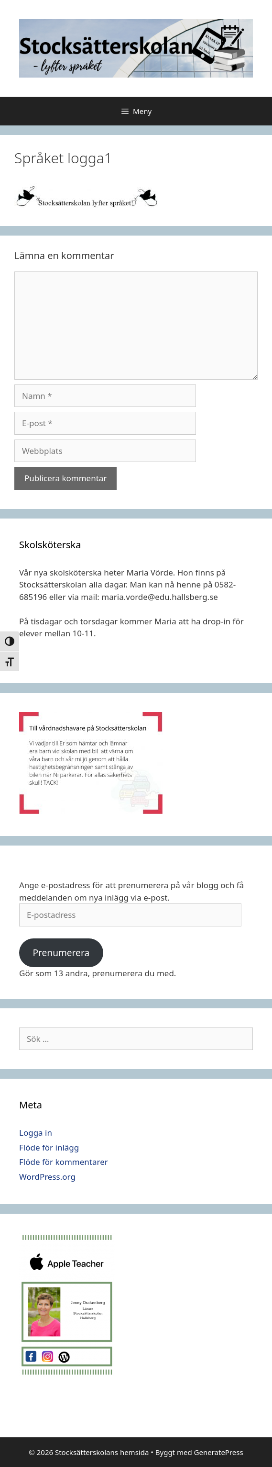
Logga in (35, 1132)
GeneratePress (218, 1452)
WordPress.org (47, 1176)
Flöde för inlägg (49, 1147)
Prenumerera (61, 953)
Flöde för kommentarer (63, 1161)
